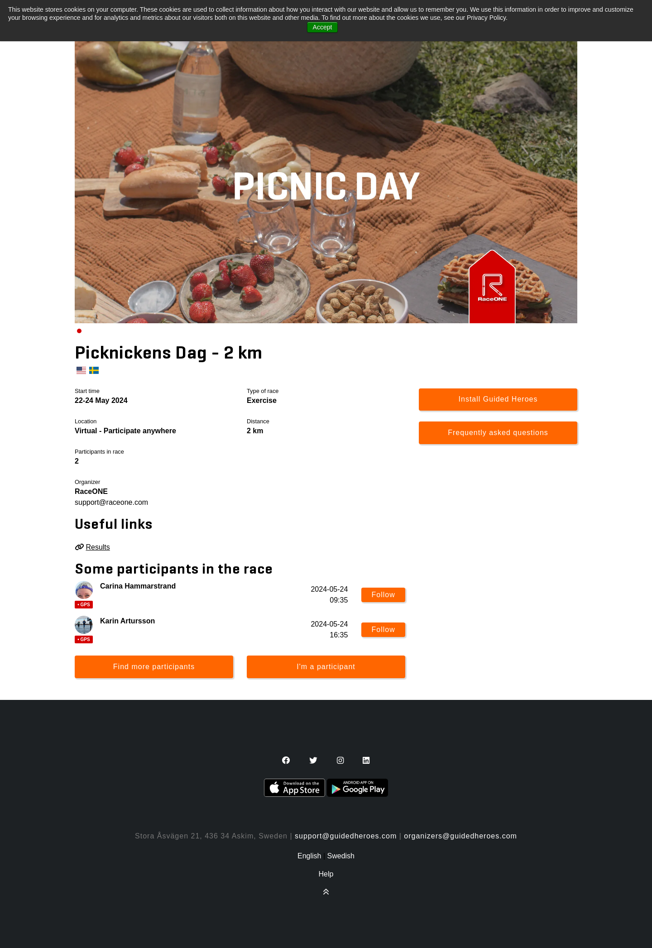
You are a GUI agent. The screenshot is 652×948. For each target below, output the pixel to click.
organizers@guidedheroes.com (460, 836)
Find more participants (154, 666)
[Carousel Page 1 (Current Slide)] (79, 331)
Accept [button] (322, 27)
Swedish (341, 856)
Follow (383, 594)
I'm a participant (326, 666)
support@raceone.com (111, 502)
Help (326, 874)
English (309, 856)
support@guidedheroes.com (346, 836)
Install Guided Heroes (498, 399)
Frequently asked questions (498, 432)
